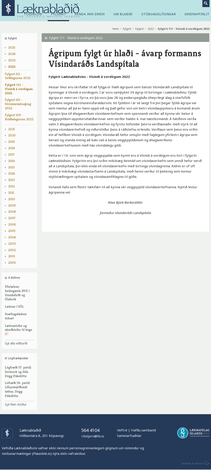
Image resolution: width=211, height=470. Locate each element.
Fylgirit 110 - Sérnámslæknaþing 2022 (18, 104)
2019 (11, 141)
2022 (11, 66)
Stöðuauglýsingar (158, 14)
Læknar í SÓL (14, 306)
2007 (11, 218)
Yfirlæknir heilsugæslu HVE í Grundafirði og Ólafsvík (17, 292)
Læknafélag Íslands (193, 432)
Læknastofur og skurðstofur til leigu (18, 329)
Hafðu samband (143, 430)
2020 (12, 135)
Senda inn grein (90, 14)
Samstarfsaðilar (129, 435)
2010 (11, 199)
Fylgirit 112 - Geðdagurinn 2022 (17, 76)
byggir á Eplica (194, 463)
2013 (11, 180)
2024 (11, 54)
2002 (12, 250)
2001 (11, 256)
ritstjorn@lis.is (92, 436)
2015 (11, 167)
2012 (11, 186)
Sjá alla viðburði (16, 343)
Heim (115, 29)
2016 (11, 161)
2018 (11, 148)
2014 (11, 173)
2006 (12, 224)
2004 (12, 237)
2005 (11, 231)
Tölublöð (33, 14)
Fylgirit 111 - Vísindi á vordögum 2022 (19, 89)
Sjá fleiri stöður (16, 404)
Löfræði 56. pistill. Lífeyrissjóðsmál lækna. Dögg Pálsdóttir (17, 389)
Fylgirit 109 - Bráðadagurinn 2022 (19, 117)
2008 (12, 211)
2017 (11, 154)
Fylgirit (127, 29)
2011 (11, 192)
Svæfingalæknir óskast (16, 316)
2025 (11, 47)
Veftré (122, 430)
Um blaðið (123, 14)
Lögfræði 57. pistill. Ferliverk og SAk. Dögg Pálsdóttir (18, 371)
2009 (12, 205)
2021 (11, 129)
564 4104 (90, 430)
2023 (11, 60)
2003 (12, 243)
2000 (12, 262)
